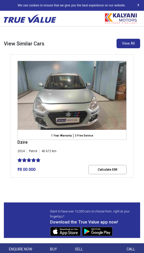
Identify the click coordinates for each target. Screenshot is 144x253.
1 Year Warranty (61, 135)
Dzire (22, 142)
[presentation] (13, 117)
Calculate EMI (107, 169)
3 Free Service (84, 135)
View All (128, 43)
